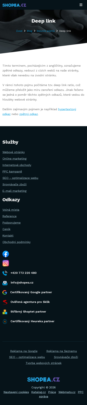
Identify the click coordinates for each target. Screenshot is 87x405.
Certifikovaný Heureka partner (28, 321)
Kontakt (7, 235)
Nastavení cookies (16, 392)
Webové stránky (13, 152)
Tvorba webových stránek (44, 363)
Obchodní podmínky (16, 242)
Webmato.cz (66, 392)
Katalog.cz (38, 392)
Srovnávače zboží (14, 184)
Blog (29, 30)
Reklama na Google (23, 351)
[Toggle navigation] (81, 4)
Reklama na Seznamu (61, 351)
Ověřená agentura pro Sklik (26, 302)
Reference (9, 216)
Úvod (19, 30)
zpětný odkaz (28, 114)
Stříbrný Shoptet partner (24, 311)
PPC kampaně (12, 171)
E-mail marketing (14, 190)
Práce (52, 392)
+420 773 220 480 (19, 273)
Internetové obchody (16, 165)
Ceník (6, 229)
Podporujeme (11, 222)
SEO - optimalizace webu (20, 178)
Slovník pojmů (46, 30)
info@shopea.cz (17, 282)
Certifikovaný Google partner (27, 292)
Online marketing (14, 158)
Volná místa (10, 209)
